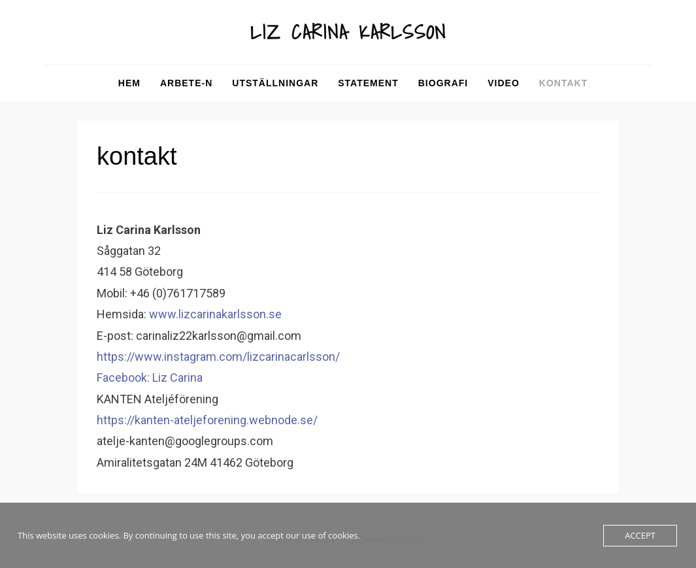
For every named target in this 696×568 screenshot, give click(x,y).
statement (368, 83)
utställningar (275, 83)
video (504, 83)
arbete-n (186, 83)
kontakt (563, 83)
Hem (129, 83)
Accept (640, 535)
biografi (443, 83)
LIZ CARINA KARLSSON (348, 32)
